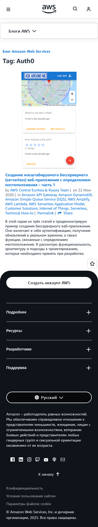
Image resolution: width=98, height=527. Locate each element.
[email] (63, 460)
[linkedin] (21, 460)
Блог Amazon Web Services (26, 51)
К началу (49, 474)
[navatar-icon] (88, 9)
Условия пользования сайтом (31, 496)
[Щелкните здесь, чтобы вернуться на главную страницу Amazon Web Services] (49, 9)
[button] (49, 31)
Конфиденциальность (24, 488)
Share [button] (65, 213)
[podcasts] (54, 460)
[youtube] (46, 460)
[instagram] (29, 460)
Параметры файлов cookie (28, 503)
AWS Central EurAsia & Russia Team (39, 190)
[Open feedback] (92, 263)
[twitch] (38, 460)
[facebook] (12, 460)
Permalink (45, 213)
